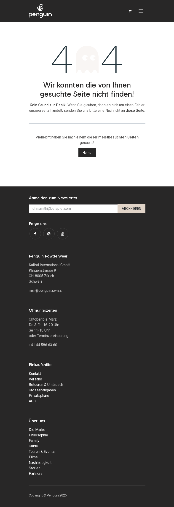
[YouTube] (62, 233)
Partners (36, 473)
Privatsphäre (39, 395)
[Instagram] (49, 233)
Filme (33, 457)
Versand (35, 379)
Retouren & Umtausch (46, 384)
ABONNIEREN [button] (131, 208)
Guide (33, 446)
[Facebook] (35, 233)
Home (87, 152)
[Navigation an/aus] (140, 11)
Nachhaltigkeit (40, 462)
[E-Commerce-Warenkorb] (129, 11)
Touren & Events (42, 451)
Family (34, 440)
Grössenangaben (42, 390)
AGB (32, 401)
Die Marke (37, 429)
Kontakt (35, 374)
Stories (34, 468)
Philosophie (38, 435)
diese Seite (135, 110)
